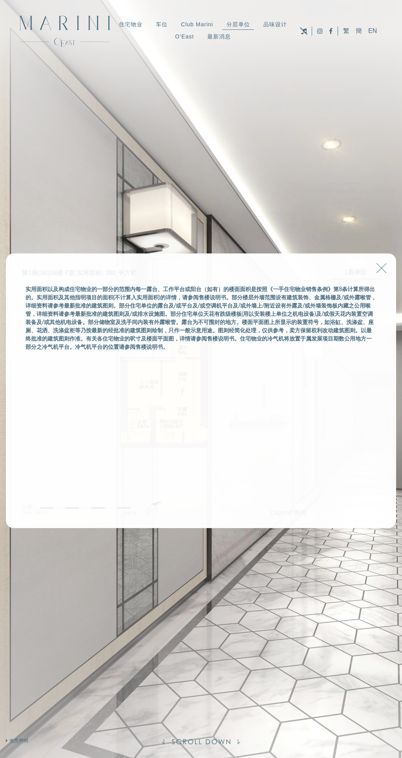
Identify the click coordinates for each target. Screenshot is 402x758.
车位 (162, 24)
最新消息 (219, 36)
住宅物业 (131, 24)
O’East (184, 36)
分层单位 (238, 24)
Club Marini (197, 24)
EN (372, 31)
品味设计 (275, 24)
